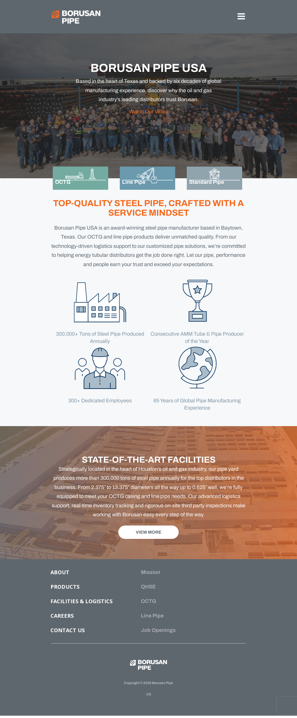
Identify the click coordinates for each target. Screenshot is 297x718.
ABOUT (59, 572)
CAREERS (62, 615)
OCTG (148, 601)
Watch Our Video (148, 111)
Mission (150, 572)
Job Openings (158, 630)
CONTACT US (67, 630)
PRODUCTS (64, 586)
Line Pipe (152, 616)
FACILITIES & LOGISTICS (81, 601)
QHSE (148, 587)
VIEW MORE (148, 532)
